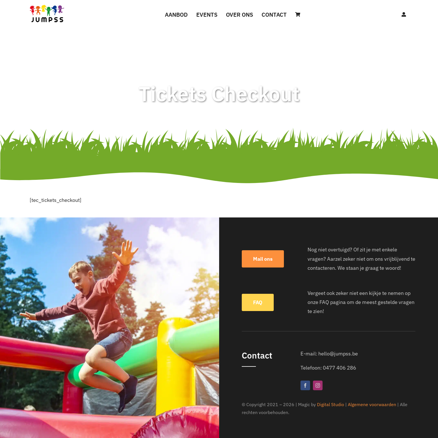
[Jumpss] (47, 6)
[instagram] (319, 385)
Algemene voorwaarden (372, 405)
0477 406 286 (341, 367)
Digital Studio (330, 405)
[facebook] (307, 385)
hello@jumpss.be (340, 353)
